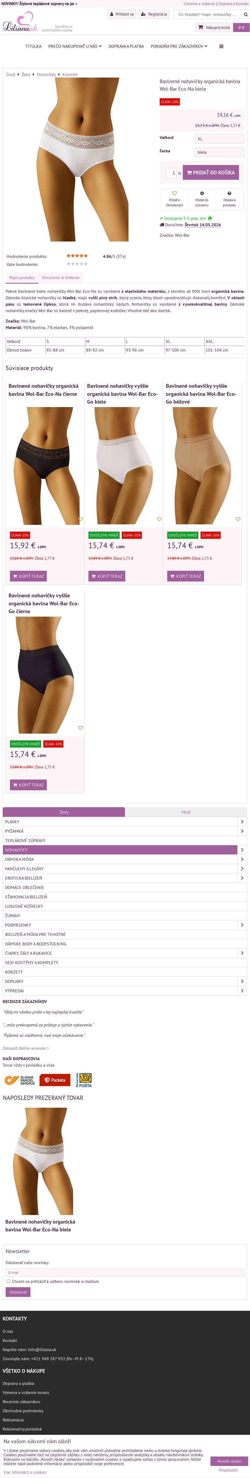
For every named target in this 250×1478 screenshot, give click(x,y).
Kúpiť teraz (28, 576)
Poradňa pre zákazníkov (179, 46)
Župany (12, 915)
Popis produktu (22, 277)
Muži (186, 812)
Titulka (33, 46)
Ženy (64, 812)
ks (174, 173)
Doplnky (126, 981)
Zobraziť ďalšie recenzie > (26, 1048)
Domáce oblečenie (24, 887)
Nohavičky (126, 849)
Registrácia (154, 14)
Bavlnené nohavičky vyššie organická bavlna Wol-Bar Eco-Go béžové (201, 393)
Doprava (226, 3)
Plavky (126, 821)
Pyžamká (126, 831)
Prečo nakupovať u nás (75, 46)
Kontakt (242, 3)
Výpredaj (126, 990)
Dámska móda (126, 859)
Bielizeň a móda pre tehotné (35, 934)
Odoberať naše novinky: (27, 1262)
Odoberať (18, 1292)
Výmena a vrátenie (199, 3)
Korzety (14, 972)
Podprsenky (126, 925)
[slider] (77, 256)
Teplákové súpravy (25, 840)
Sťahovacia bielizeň (26, 896)
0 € (241, 27)
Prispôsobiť (228, 1470)
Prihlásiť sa (122, 14)
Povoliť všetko (229, 1461)
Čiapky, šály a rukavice (126, 953)
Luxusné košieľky (24, 906)
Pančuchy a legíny (126, 868)
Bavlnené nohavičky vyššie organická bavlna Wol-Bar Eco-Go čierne (44, 603)
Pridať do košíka (211, 172)
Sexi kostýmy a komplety (31, 962)
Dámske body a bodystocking (35, 943)
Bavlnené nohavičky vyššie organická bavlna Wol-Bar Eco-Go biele (122, 393)
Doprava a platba (126, 46)
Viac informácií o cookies (24, 1472)
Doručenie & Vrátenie (61, 277)
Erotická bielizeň (126, 878)
